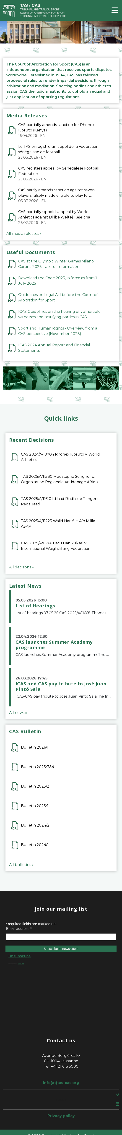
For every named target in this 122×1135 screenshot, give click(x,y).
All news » (18, 713)
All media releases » (24, 233)
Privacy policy (61, 1116)
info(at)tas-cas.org (61, 1083)
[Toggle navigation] (114, 10)
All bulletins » (21, 865)
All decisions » (21, 567)
